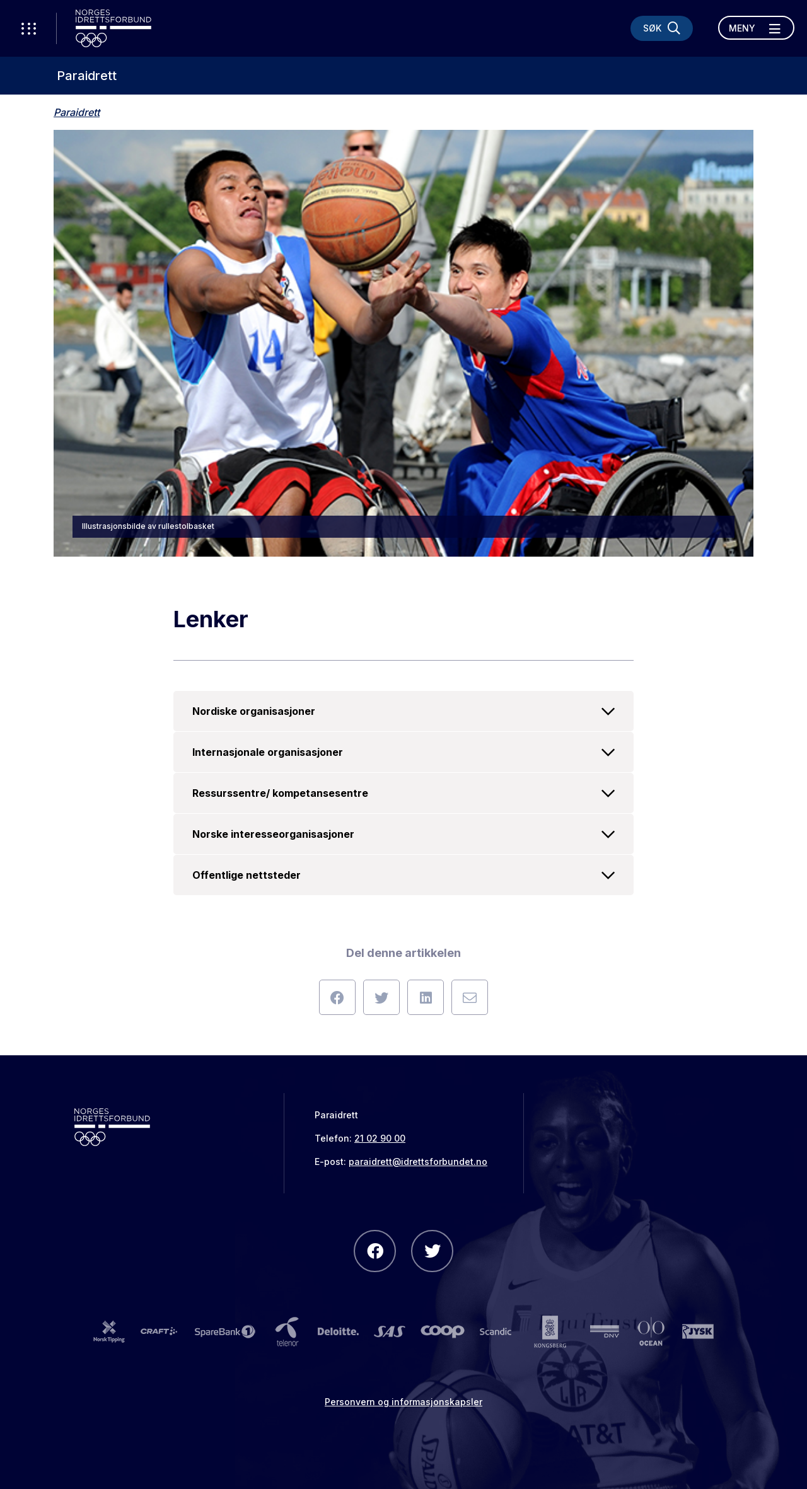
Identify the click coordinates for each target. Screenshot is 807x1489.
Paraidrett (87, 75)
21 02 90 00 (379, 1138)
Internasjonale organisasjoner (403, 752)
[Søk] (661, 28)
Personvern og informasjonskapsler (403, 1401)
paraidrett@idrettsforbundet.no (418, 1161)
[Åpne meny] (756, 28)
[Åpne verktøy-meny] (28, 28)
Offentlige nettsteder (403, 875)
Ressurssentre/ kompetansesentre (403, 793)
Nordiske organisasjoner (403, 711)
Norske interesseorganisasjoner (403, 834)
